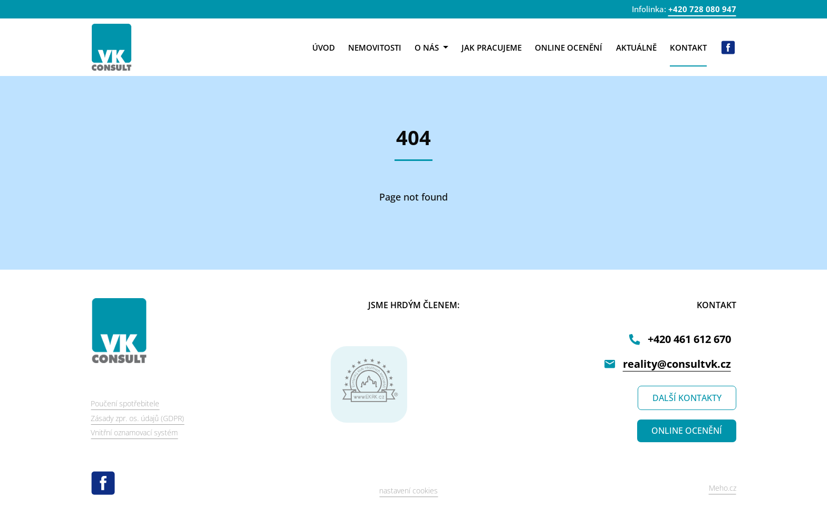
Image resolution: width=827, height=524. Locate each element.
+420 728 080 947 (702, 9)
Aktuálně (636, 47)
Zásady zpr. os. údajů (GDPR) (137, 418)
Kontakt (688, 47)
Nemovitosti (374, 47)
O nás (431, 47)
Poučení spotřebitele (125, 403)
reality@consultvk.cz (677, 364)
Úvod (323, 47)
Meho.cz (722, 488)
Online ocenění (568, 47)
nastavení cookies (408, 490)
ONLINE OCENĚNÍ (686, 430)
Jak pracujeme (491, 47)
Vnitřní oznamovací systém (134, 432)
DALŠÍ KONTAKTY (687, 398)
